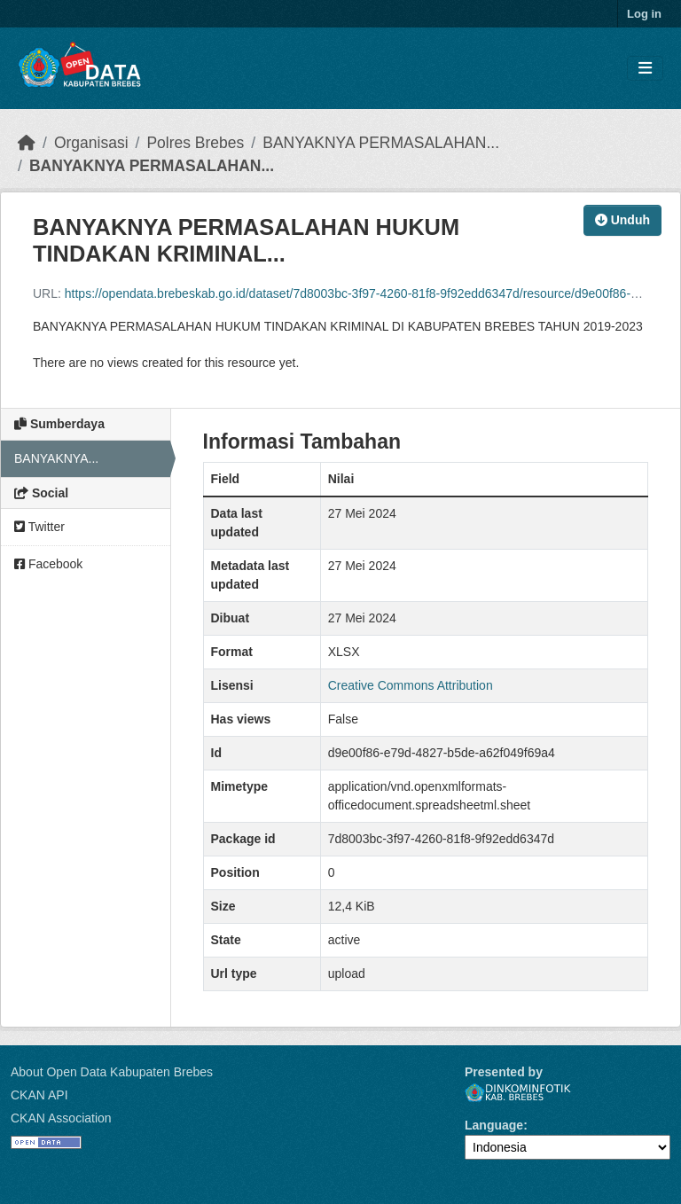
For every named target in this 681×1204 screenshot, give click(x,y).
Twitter (39, 527)
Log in (644, 13)
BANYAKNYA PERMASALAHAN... (380, 143)
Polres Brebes (195, 143)
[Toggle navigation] (645, 69)
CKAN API (39, 1095)
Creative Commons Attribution (410, 685)
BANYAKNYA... (56, 458)
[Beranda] (26, 143)
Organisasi (91, 143)
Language (494, 1125)
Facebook (48, 564)
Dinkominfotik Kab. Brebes (518, 1092)
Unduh (622, 220)
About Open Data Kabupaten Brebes (112, 1072)
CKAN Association (61, 1118)
